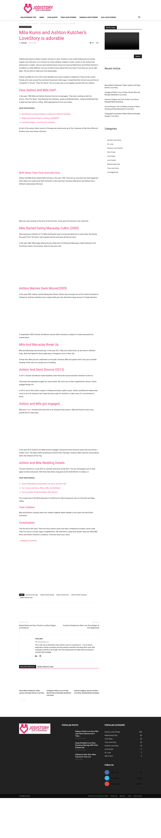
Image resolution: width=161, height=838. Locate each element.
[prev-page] (20, 739)
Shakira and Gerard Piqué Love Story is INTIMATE (40, 158)
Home (21, 24)
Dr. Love (110, 144)
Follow (139, 818)
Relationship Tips (28, 17)
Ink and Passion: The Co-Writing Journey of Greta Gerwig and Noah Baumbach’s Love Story (122, 108)
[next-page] (24, 739)
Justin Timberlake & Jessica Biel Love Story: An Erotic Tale (44, 524)
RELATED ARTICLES (27, 707)
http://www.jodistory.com (42, 682)
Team (129, 836)
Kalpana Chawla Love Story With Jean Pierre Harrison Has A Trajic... (86, 773)
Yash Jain (24, 43)
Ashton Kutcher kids (62, 635)
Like (140, 812)
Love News (111, 156)
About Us (122, 836)
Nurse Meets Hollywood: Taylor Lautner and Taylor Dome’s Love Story (123, 86)
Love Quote (52, 17)
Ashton (29, 450)
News (41, 17)
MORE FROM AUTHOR (45, 707)
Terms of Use (137, 836)
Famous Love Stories (88, 17)
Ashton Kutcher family (47, 635)
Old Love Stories (108, 17)
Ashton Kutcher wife (26, 637)
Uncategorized (112, 172)
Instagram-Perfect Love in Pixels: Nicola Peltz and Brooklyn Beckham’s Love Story (59, 733)
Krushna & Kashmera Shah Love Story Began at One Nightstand (81, 666)
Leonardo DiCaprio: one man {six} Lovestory (38, 162)
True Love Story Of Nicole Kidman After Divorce (40, 532)
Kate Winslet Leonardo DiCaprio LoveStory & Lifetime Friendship (46, 154)
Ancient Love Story (114, 140)
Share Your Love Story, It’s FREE (98, 836)
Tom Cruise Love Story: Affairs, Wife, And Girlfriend (41, 528)
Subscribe (138, 824)
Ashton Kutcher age (32, 635)
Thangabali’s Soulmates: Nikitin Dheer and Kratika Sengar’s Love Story (122, 115)
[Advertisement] (59, 192)
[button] (139, 17)
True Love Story (113, 168)
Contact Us (113, 836)
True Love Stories (68, 17)
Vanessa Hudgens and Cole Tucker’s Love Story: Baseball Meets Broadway (122, 101)
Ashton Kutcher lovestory (79, 635)
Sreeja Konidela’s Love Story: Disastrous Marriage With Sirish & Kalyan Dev (86, 785)
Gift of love (111, 152)
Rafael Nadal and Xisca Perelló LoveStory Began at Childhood (37, 666)
